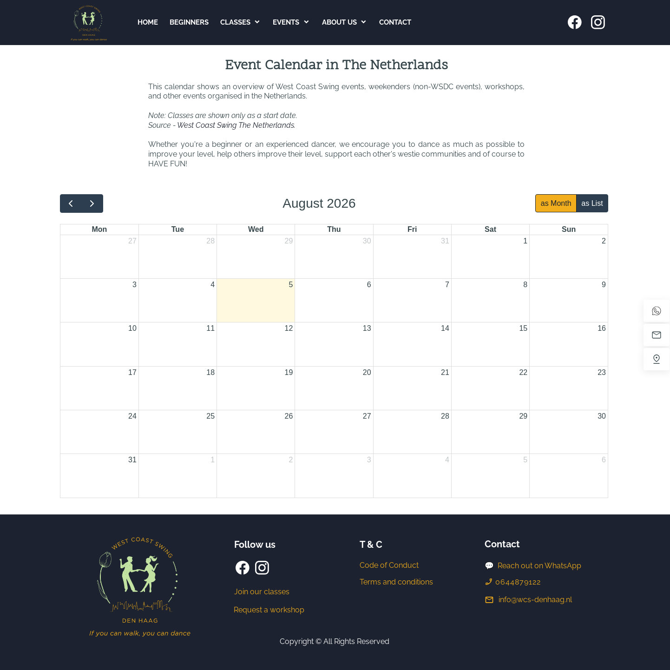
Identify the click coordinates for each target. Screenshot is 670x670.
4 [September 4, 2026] (447, 460)
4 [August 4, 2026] (212, 285)
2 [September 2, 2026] (291, 460)
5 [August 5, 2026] (291, 285)
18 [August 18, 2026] (210, 372)
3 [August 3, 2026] (134, 285)
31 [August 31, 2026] (132, 460)
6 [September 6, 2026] (604, 460)
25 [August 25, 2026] (210, 416)
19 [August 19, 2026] (289, 372)
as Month (556, 203)
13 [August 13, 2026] (367, 328)
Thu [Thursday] (334, 229)
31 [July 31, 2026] (445, 241)
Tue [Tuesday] (177, 229)
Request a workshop (269, 609)
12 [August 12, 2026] (289, 328)
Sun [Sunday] (569, 229)
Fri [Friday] (412, 229)
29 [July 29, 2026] (289, 241)
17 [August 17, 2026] (132, 372)
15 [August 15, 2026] (523, 328)
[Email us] (657, 335)
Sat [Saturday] (490, 229)
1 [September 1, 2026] (212, 460)
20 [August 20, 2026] (367, 372)
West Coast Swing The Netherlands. (236, 125)
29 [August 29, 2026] (523, 416)
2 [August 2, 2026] (604, 241)
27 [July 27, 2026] (132, 241)
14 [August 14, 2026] (445, 328)
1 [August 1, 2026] (525, 241)
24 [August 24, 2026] (132, 416)
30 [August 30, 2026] (602, 416)
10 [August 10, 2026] (132, 328)
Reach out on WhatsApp (539, 565)
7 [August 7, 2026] (447, 285)
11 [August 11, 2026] (210, 328)
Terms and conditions (396, 582)
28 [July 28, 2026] (210, 241)
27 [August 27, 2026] (367, 416)
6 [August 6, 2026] (369, 285)
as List (592, 203)
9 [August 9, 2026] (604, 285)
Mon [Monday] (99, 229)
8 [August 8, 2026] (525, 285)
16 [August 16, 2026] (602, 328)
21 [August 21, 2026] (445, 372)
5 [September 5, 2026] (525, 460)
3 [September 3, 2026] (369, 460)
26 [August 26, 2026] (289, 416)
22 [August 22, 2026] (523, 372)
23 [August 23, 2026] (602, 372)
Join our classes (261, 591)
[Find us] (657, 359)
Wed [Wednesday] (255, 229)
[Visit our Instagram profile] (598, 22)
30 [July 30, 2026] (367, 241)
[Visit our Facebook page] (575, 22)
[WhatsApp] (657, 311)
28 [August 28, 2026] (445, 416)
